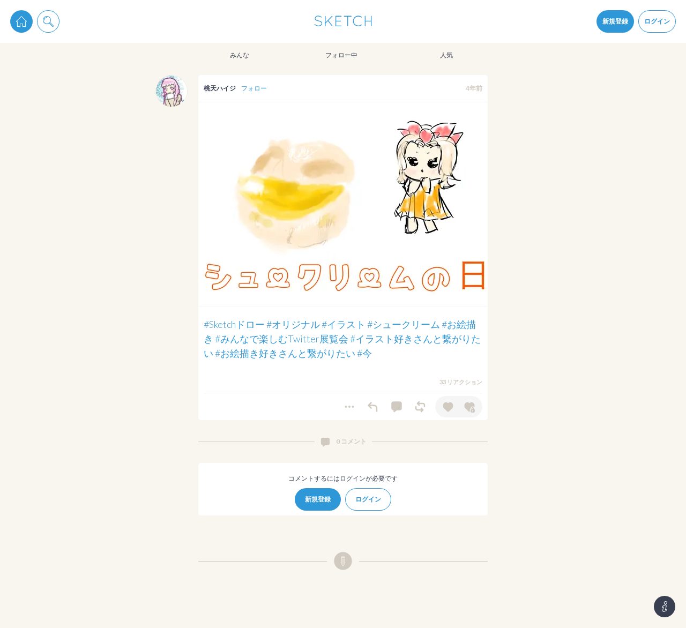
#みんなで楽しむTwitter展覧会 (281, 339)
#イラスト (344, 324)
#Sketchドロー (234, 324)
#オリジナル (293, 324)
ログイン (657, 21)
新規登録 (615, 21)
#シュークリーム (403, 324)
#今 (364, 353)
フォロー (254, 88)
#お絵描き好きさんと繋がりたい (285, 353)
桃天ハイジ (220, 88)
